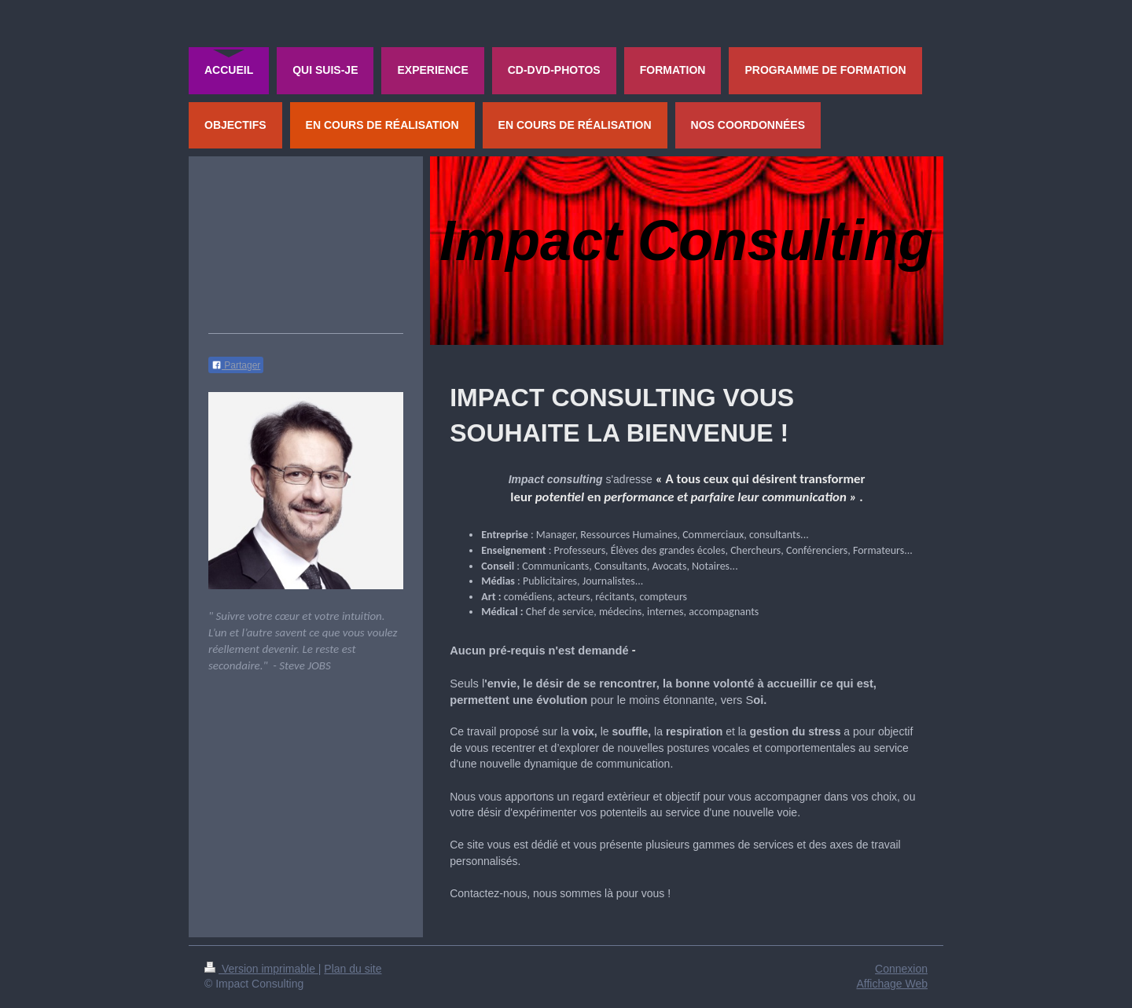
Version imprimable (261, 968)
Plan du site (352, 968)
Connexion (901, 968)
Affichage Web (892, 983)
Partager (235, 365)
